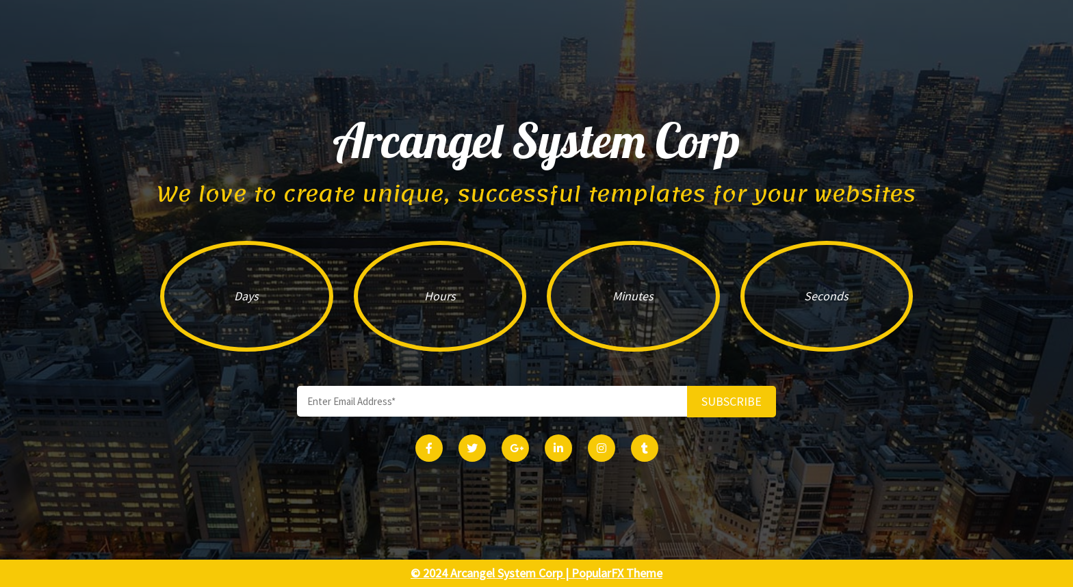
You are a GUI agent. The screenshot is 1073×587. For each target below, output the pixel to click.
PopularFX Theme (616, 573)
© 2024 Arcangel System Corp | (491, 573)
